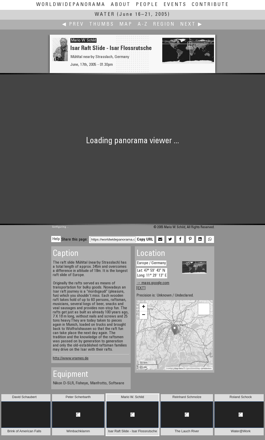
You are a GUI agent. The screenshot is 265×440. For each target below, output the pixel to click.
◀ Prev (73, 24)
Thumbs (101, 24)
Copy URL (145, 239)
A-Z (143, 24)
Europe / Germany (151, 263)
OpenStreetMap (193, 368)
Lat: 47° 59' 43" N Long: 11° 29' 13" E (152, 273)
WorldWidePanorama (71, 4)
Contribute (210, 4)
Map (125, 24)
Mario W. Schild (83, 40)
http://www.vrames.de (71, 358)
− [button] (143, 315)
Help (56, 239)
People (147, 4)
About (121, 4)
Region (164, 24)
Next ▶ (191, 24)
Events (175, 4)
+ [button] (143, 307)
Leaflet (169, 368)
